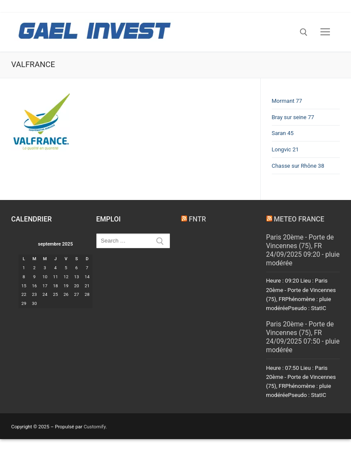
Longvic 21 (285, 149)
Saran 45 (283, 133)
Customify (94, 427)
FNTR (197, 219)
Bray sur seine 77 (293, 117)
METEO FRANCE (299, 219)
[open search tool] (304, 32)
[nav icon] (325, 32)
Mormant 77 (287, 101)
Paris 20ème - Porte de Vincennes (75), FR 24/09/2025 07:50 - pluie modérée (303, 337)
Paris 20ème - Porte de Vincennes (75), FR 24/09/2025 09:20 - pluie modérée (303, 250)
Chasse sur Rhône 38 (298, 166)
